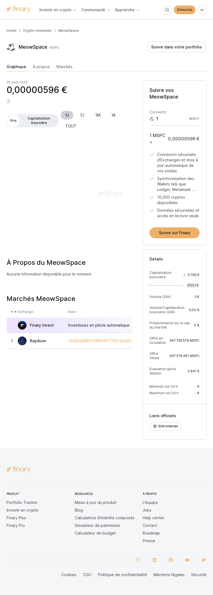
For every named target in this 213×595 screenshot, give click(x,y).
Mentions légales (169, 574)
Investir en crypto (23, 510)
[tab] (16, 68)
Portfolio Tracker (22, 502)
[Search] (167, 9)
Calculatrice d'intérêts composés (104, 517)
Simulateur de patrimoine (97, 525)
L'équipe (150, 502)
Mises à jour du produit (95, 502)
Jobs (147, 510)
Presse (149, 540)
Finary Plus (16, 517)
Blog (79, 510)
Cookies (68, 574)
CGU (87, 574)
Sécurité (198, 574)
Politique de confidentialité (122, 574)
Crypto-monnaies (37, 30)
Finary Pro (16, 525)
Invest (11, 30)
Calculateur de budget (95, 533)
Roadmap (151, 533)
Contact (150, 525)
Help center (153, 517)
